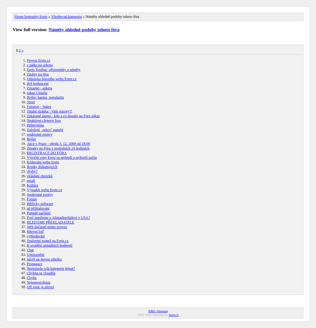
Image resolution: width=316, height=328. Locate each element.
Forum (32, 199)
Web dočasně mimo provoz (47, 227)
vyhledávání (36, 236)
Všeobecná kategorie (66, 16)
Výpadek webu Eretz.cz (44, 190)
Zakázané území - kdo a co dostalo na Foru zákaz (63, 116)
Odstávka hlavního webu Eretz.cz (51, 79)
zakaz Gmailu (37, 93)
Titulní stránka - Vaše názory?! (49, 111)
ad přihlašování (38, 208)
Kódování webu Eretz (43, 162)
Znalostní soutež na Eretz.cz (47, 241)
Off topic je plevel (40, 287)
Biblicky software (40, 204)
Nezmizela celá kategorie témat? (51, 268)
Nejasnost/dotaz (39, 282)
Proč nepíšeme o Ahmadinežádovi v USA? (58, 217)
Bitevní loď (35, 231)
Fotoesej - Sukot (39, 107)
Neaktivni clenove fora (44, 120)
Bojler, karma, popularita (45, 97)
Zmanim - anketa (39, 88)
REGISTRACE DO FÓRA (47, 153)
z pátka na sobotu (40, 65)
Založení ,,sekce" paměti (45, 130)
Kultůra (32, 185)
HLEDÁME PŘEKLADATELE (50, 222)
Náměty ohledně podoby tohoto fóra (84, 29)
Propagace (34, 264)
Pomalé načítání (39, 213)
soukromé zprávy (39, 134)
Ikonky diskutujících (42, 167)
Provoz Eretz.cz (38, 60)
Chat (30, 250)
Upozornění (35, 254)
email (31, 180)
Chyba (31, 278)
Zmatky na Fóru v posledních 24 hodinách (58, 148)
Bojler (31, 139)
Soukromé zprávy (40, 194)
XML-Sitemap (158, 311)
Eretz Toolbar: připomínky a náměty (53, 70)
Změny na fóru (38, 74)
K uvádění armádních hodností (49, 245)
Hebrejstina (35, 125)
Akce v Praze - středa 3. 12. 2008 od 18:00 (58, 143)
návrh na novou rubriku (44, 259)
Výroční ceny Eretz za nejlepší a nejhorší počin (62, 157)
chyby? (32, 171)
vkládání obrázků (39, 176)
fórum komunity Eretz (30, 16)
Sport (31, 102)
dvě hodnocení (37, 83)
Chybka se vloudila (41, 273)
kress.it (174, 315)
